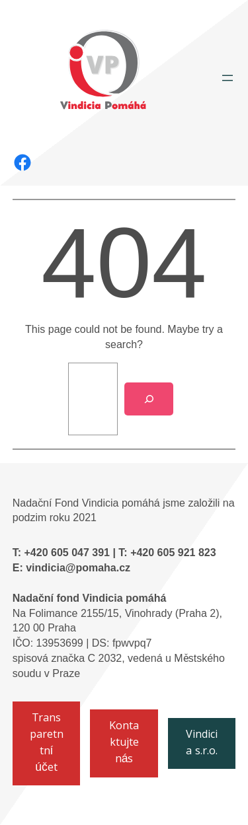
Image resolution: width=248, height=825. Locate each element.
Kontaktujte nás (124, 743)
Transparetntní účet (46, 743)
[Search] (148, 398)
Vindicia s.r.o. (202, 744)
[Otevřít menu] (227, 78)
